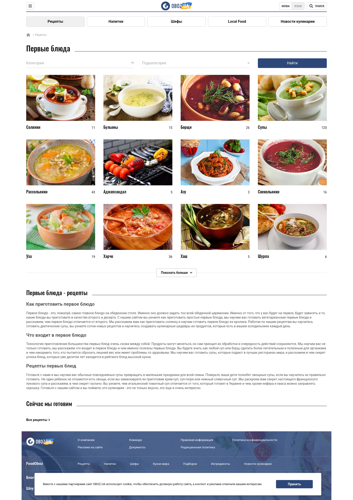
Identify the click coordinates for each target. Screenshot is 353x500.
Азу (183, 192)
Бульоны (110, 127)
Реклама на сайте (90, 447)
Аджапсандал (114, 192)
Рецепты (55, 21)
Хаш (184, 256)
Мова (286, 6)
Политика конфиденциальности (254, 440)
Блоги (31, 477)
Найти (292, 63)
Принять (294, 484)
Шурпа (263, 256)
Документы (137, 447)
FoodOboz (34, 463)
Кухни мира (161, 464)
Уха (29, 256)
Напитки (115, 21)
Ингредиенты (220, 464)
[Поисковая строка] (317, 6)
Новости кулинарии (298, 21)
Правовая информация (197, 440)
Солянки (33, 127)
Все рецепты (36, 420)
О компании (86, 440)
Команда (135, 440)
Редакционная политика (198, 447)
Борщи (186, 127)
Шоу (30, 488)
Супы (262, 127)
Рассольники (37, 192)
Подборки (190, 464)
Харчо (108, 256)
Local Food (237, 21)
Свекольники (268, 192)
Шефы (176, 21)
